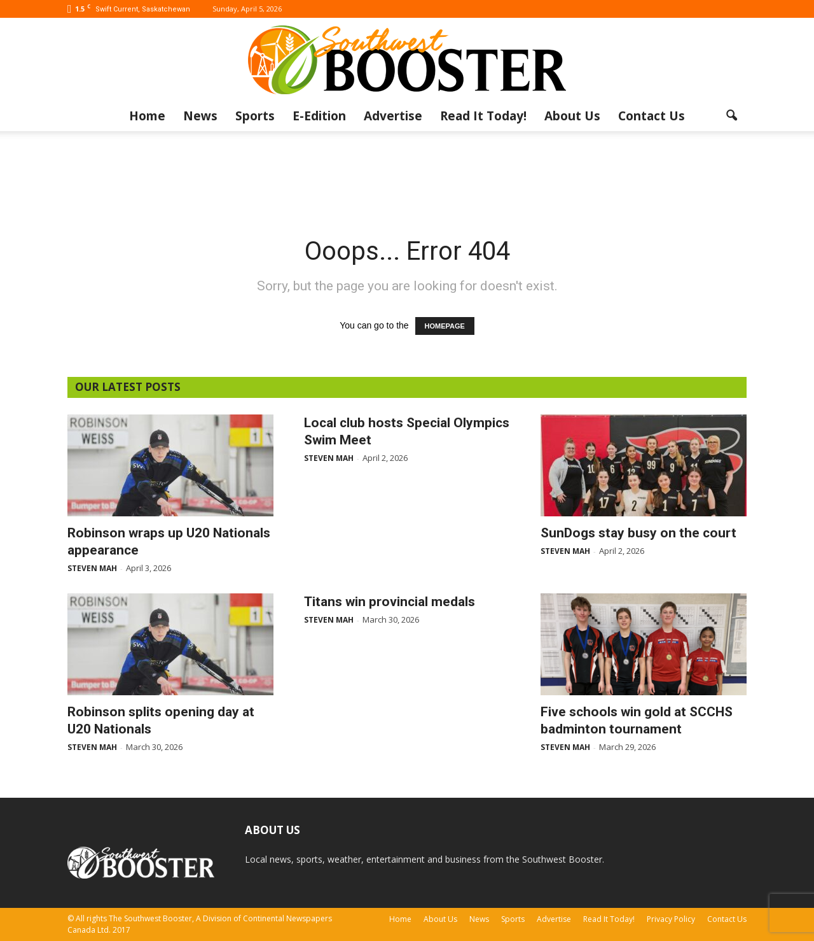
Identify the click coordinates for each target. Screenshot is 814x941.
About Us (572, 116)
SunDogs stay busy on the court (638, 533)
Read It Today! (483, 116)
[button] (731, 116)
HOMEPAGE (445, 326)
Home (147, 116)
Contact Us (651, 116)
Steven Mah (92, 568)
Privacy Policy (671, 919)
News (200, 116)
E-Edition (319, 116)
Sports (255, 116)
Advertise (393, 116)
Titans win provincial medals (389, 601)
